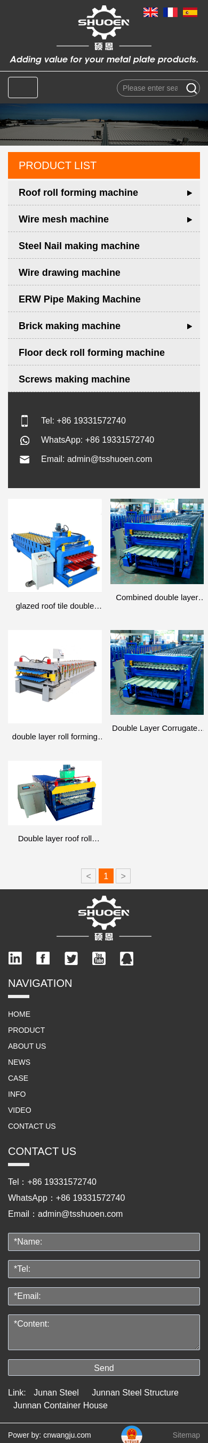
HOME (19, 1014)
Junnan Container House (60, 1405)
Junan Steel (56, 1392)
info (17, 1094)
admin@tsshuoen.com (109, 459)
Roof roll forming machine (78, 192)
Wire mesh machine (64, 219)
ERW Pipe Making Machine (80, 299)
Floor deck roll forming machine (92, 352)
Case (18, 1078)
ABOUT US (27, 1046)
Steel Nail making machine (79, 246)
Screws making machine (74, 379)
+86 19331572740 (91, 420)
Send (104, 1368)
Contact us (32, 1126)
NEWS (19, 1062)
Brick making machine (70, 326)
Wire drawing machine (70, 272)
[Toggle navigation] (23, 87)
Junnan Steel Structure (135, 1392)
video (19, 1110)
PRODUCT (26, 1030)
